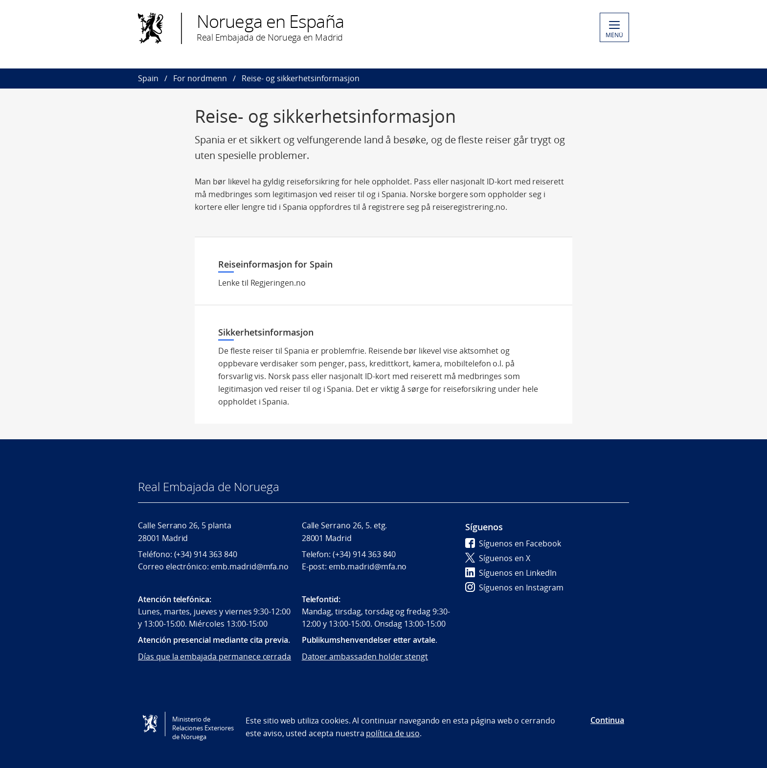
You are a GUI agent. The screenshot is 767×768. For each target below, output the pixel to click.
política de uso (392, 733)
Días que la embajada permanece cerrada (214, 656)
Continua (607, 720)
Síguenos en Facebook (513, 543)
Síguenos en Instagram (514, 587)
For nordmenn (200, 78)
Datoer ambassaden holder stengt (365, 656)
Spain (148, 78)
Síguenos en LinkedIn (511, 572)
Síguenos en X (497, 558)
